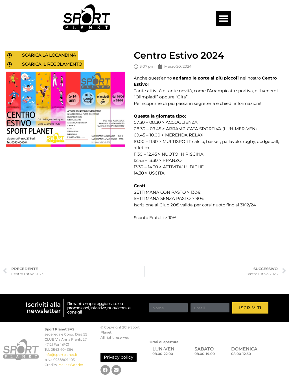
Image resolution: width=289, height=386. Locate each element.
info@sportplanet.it (61, 354)
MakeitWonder (70, 365)
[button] (223, 18)
